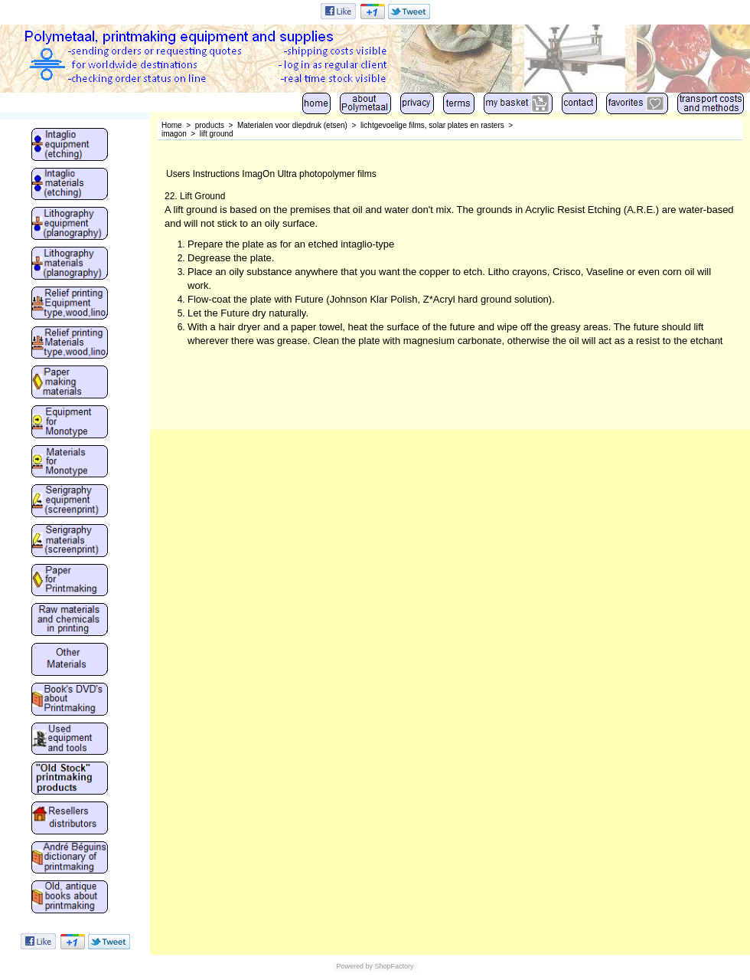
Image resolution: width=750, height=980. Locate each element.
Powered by (354, 966)
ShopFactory (393, 966)
